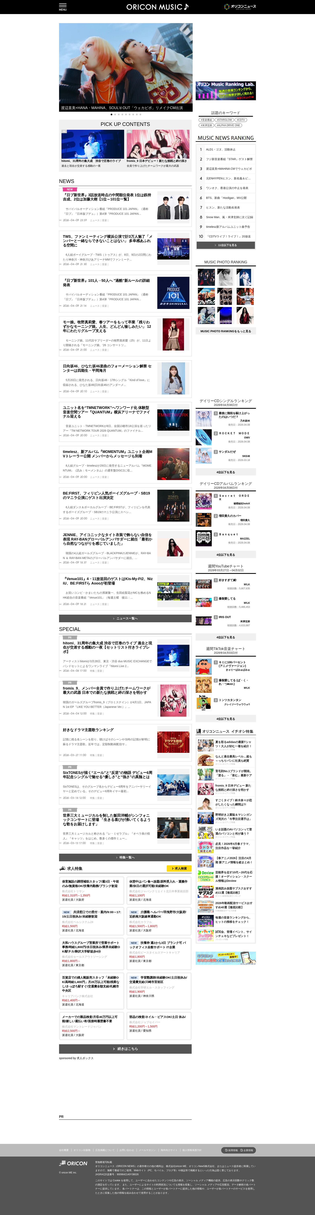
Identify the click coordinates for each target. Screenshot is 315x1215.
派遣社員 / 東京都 (91, 954)
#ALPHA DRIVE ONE (228, 125)
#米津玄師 (206, 125)
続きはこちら (128, 1049)
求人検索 (181, 868)
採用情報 (233, 1150)
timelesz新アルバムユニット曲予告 (228, 226)
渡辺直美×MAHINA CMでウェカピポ (229, 168)
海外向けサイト (169, 1150)
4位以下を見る (226, 472)
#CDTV (241, 120)
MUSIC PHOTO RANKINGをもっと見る (225, 331)
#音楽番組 (206, 120)
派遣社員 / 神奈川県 (159, 986)
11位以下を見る (226, 245)
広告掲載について (105, 1150)
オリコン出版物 (82, 1150)
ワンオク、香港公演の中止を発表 (227, 188)
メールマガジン (147, 1150)
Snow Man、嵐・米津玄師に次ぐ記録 (229, 217)
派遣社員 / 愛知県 (159, 1023)
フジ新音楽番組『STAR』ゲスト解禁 (229, 159)
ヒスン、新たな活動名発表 (223, 207)
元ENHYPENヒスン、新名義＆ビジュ (230, 178)
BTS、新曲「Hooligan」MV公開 (226, 197)
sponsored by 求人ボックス (76, 1058)
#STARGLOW (224, 120)
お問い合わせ (127, 1150)
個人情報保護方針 (192, 1150)
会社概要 (64, 1150)
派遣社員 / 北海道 (159, 890)
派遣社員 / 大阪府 (91, 890)
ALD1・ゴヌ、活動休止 (221, 149)
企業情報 (248, 1150)
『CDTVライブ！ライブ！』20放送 (228, 236)
